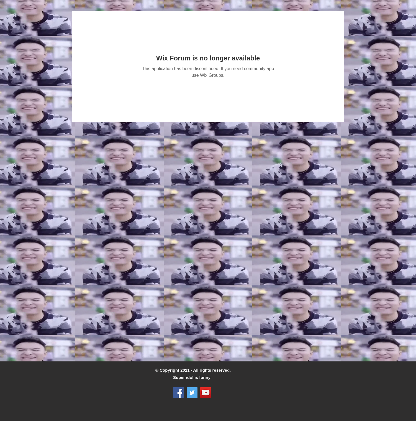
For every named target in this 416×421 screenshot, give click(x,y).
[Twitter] (192, 392)
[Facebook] (178, 392)
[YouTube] (205, 392)
